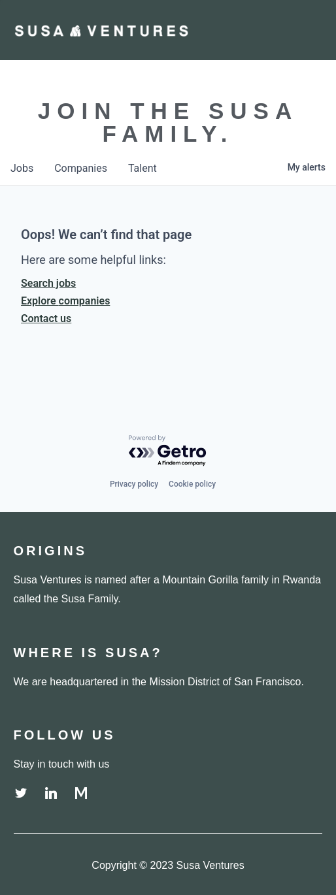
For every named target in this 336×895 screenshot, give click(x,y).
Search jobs (48, 283)
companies (80, 168)
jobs (21, 168)
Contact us (46, 318)
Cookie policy (192, 484)
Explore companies (65, 301)
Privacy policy (134, 484)
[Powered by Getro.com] (168, 451)
